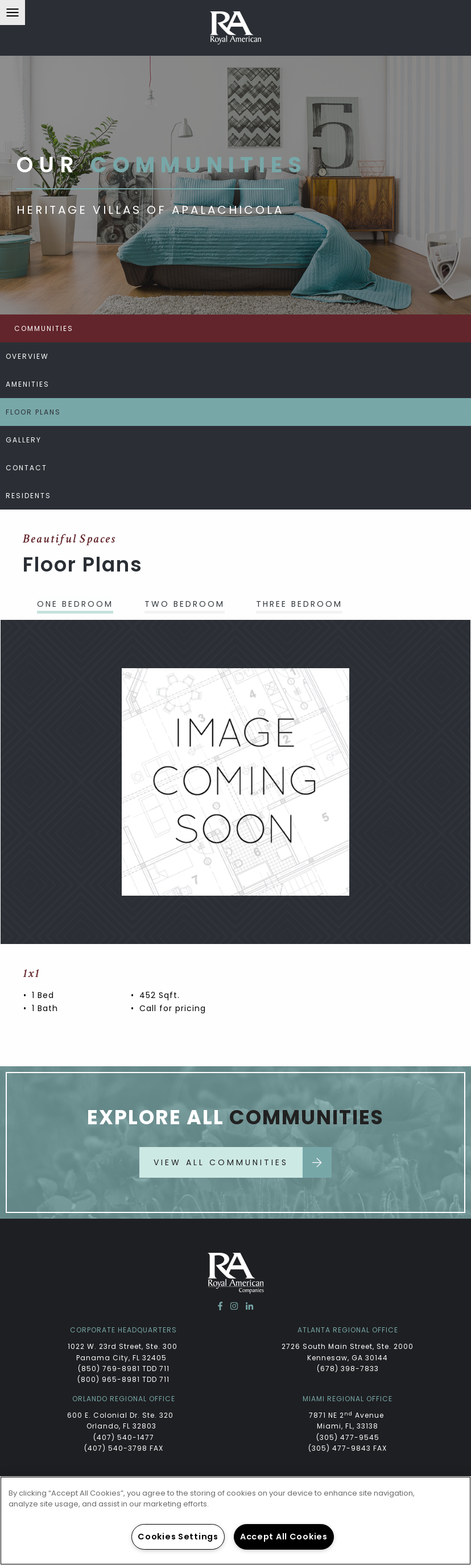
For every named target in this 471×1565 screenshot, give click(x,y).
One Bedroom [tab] (75, 604)
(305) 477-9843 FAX (347, 1448)
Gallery (24, 440)
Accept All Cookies (284, 1536)
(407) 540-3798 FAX (123, 1448)
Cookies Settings (178, 1536)
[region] (235, 1520)
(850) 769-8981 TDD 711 (124, 1368)
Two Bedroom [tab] (184, 604)
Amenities (27, 384)
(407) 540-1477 (123, 1437)
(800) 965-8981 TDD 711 (123, 1379)
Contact (26, 468)
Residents (28, 495)
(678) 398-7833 (348, 1368)
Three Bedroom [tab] (299, 604)
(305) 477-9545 (347, 1437)
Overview (27, 356)
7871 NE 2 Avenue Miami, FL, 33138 (347, 1420)
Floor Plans (33, 412)
